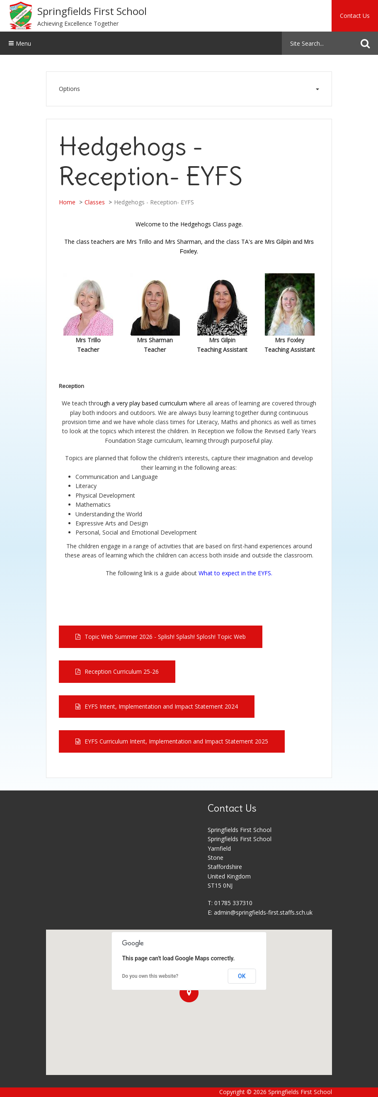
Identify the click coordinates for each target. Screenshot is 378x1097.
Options (189, 88)
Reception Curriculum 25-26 (122, 671)
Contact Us (355, 16)
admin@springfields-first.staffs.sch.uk (263, 912)
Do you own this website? (150, 976)
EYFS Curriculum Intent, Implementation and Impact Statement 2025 (176, 741)
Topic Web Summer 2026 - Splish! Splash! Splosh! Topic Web (165, 637)
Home (67, 202)
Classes (95, 202)
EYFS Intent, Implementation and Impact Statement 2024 (161, 706)
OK (242, 976)
